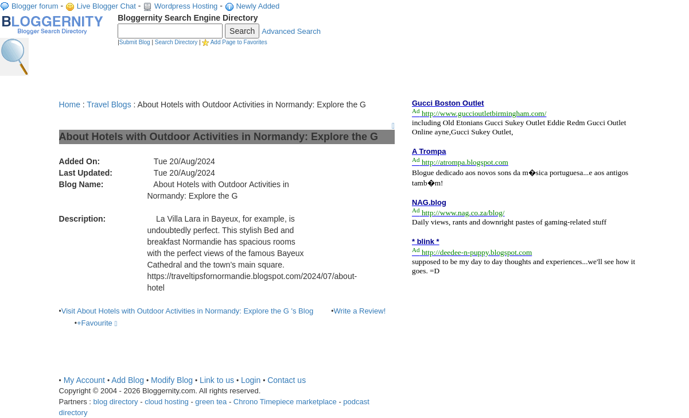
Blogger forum (35, 6)
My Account (84, 380)
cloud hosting (167, 401)
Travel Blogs (109, 104)
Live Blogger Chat (106, 6)
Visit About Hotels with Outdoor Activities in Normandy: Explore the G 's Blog (187, 311)
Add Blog (127, 380)
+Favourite (97, 323)
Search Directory (176, 42)
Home (69, 104)
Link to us (217, 380)
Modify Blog (172, 380)
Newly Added (257, 6)
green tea (211, 401)
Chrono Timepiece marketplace (285, 401)
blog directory (116, 401)
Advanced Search (291, 31)
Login (250, 380)
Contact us (286, 380)
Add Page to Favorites (239, 42)
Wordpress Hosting (185, 6)
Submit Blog (134, 42)
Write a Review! (359, 311)
